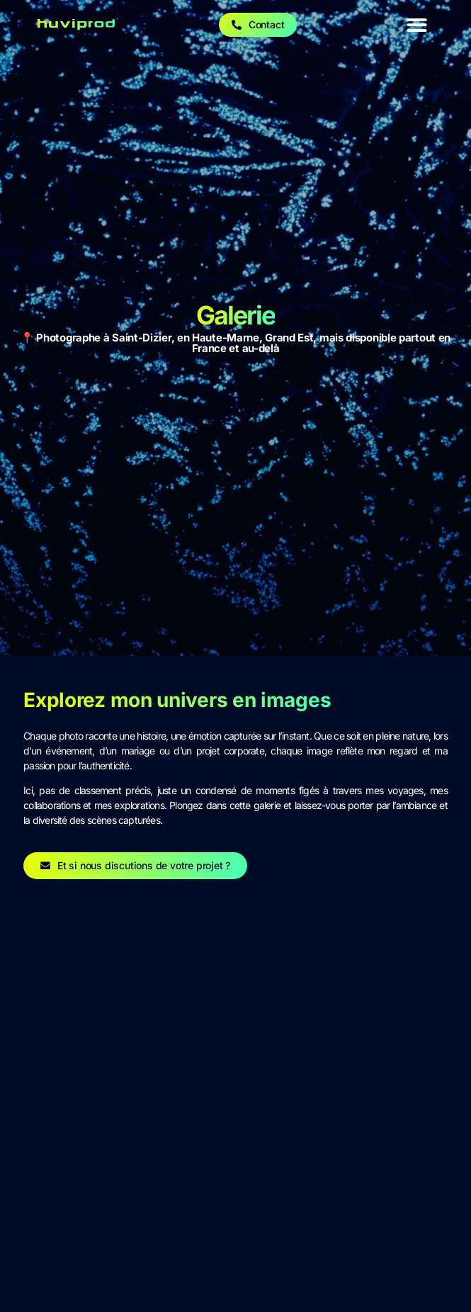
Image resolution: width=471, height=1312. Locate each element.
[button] (416, 25)
